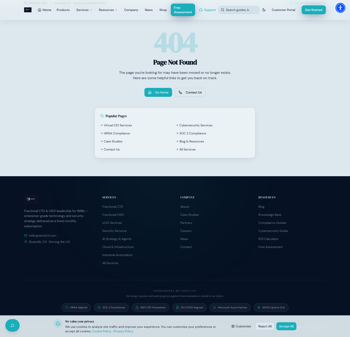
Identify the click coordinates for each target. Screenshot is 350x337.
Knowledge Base (269, 215)
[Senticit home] (27, 10)
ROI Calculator (268, 239)
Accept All (286, 326)
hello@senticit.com (40, 235)
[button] (340, 8)
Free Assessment (183, 10)
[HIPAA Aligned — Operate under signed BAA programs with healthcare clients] (76, 307)
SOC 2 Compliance (191, 133)
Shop (163, 10)
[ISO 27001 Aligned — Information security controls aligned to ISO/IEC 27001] (189, 307)
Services (84, 10)
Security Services (114, 231)
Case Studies (111, 141)
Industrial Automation (117, 255)
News (149, 10)
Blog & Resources (190, 141)
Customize (241, 326)
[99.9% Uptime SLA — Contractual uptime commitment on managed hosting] (271, 307)
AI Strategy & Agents (116, 239)
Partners (186, 223)
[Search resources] (239, 10)
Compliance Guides (272, 223)
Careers (186, 231)
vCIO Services (112, 223)
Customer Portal (283, 10)
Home (44, 10)
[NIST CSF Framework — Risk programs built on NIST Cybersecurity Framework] (150, 307)
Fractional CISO (113, 215)
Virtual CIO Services (116, 125)
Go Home (158, 92)
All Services (186, 149)
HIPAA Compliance (115, 133)
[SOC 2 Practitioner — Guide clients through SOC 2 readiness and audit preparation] (111, 307)
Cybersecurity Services (194, 125)
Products (63, 10)
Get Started (313, 10)
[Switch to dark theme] (264, 9)
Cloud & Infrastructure (118, 247)
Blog (261, 207)
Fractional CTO (112, 207)
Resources (108, 10)
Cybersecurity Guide (273, 231)
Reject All (265, 326)
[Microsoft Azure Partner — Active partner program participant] (230, 307)
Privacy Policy (123, 331)
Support (207, 10)
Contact (186, 247)
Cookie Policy (101, 331)
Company (131, 10)
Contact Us (190, 92)
